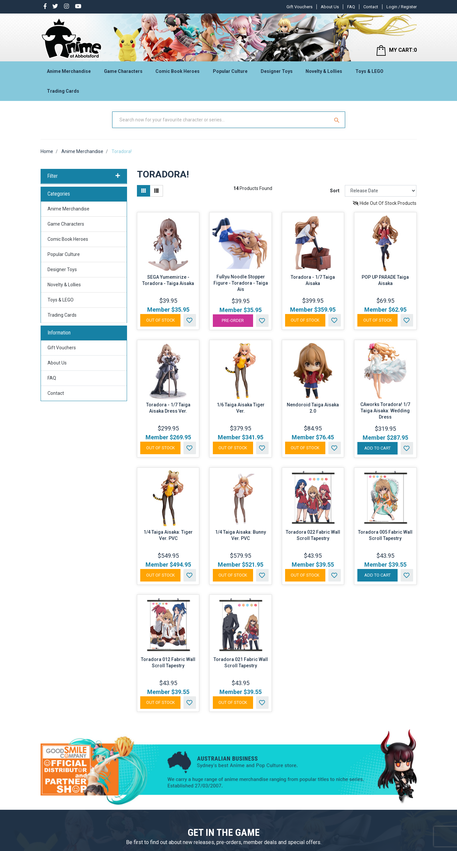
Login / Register (401, 6)
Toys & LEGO (369, 71)
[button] (189, 320)
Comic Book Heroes (177, 71)
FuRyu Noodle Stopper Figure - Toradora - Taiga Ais (240, 283)
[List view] (156, 191)
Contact (370, 6)
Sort (335, 190)
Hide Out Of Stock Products (384, 203)
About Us (330, 6)
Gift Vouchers (299, 6)
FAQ (351, 6)
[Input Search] (221, 120)
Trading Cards (63, 91)
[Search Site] (337, 120)
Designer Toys (277, 71)
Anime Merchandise (69, 71)
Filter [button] (84, 176)
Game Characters (123, 71)
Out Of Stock (160, 320)
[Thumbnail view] (143, 191)
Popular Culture (230, 71)
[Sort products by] (380, 191)
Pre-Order (233, 320)
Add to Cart (377, 448)
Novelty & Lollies (324, 71)
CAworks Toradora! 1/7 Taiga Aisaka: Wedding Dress (385, 411)
